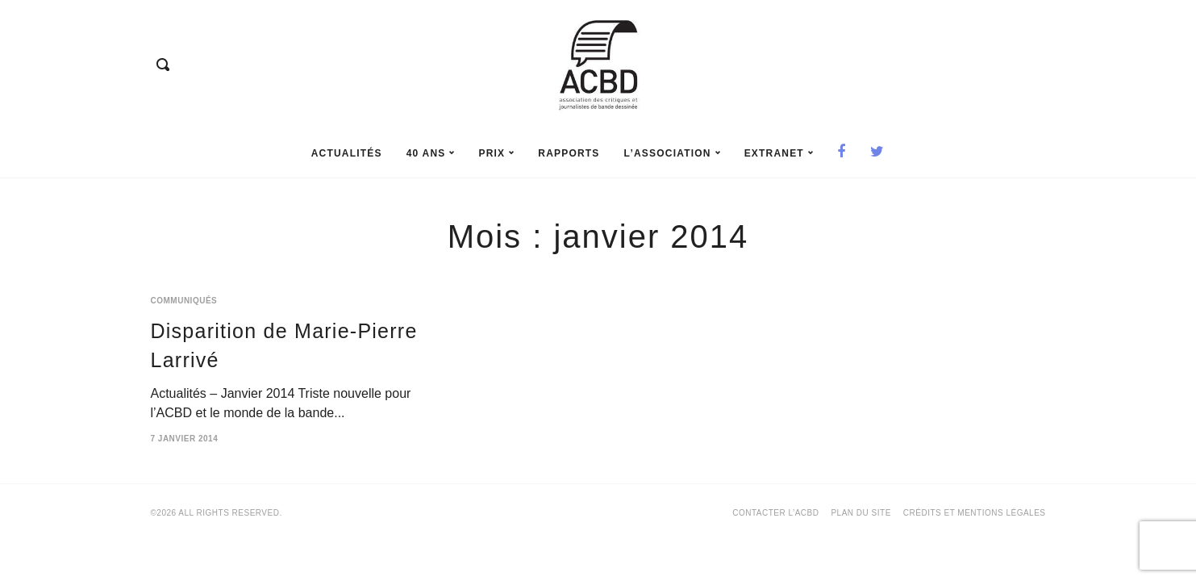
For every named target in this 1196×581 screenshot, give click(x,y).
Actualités (346, 153)
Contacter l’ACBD (775, 512)
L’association (672, 153)
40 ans (430, 153)
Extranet (778, 153)
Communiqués (184, 300)
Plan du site (860, 512)
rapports (568, 153)
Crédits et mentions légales (974, 512)
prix (496, 153)
